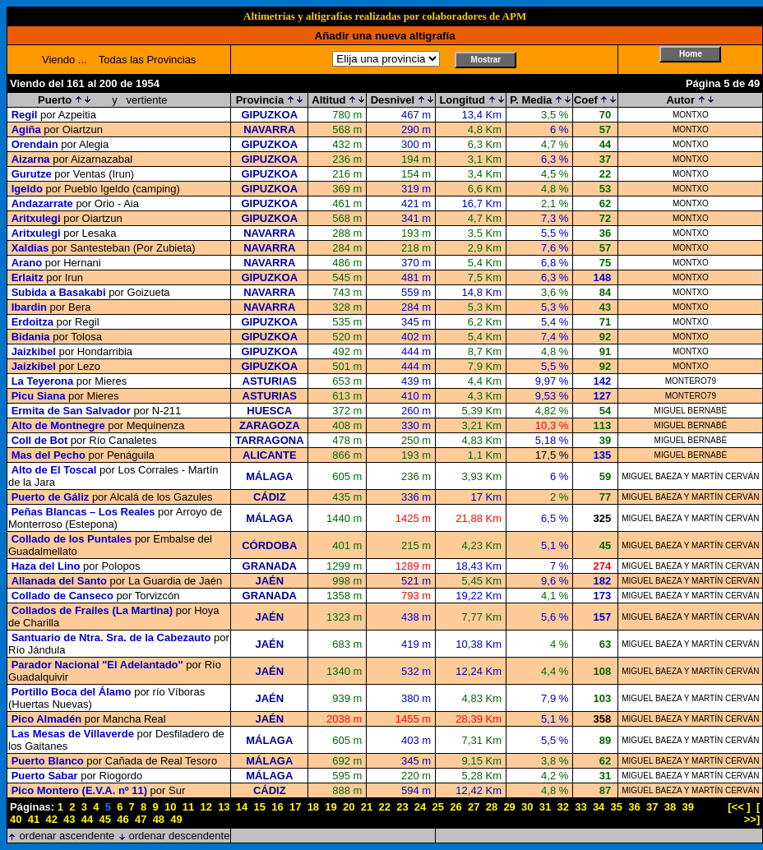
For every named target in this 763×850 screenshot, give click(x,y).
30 (527, 807)
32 (562, 807)
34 (598, 807)
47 (140, 819)
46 (122, 819)
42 (51, 819)
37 (652, 807)
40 (15, 819)
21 (366, 807)
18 (313, 807)
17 (295, 807)
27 (473, 807)
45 (105, 819)
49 (176, 819)
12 (205, 807)
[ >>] (752, 813)
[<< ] (739, 807)
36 (634, 807)
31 (545, 807)
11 (188, 807)
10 (170, 807)
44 (87, 819)
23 (402, 807)
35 (616, 807)
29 (509, 807)
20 (348, 807)
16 (277, 807)
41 (33, 819)
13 (223, 807)
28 (491, 807)
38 (670, 807)
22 (384, 807)
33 (580, 807)
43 (69, 819)
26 (455, 807)
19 (330, 807)
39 (687, 807)
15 (260, 807)
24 (420, 807)
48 (158, 819)
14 (241, 807)
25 (438, 807)
